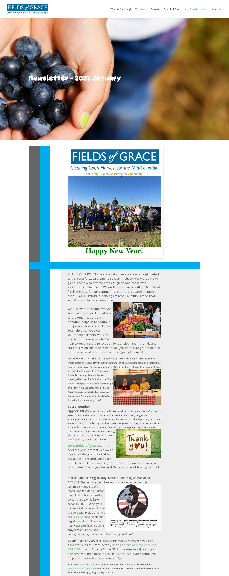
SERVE (79, 517)
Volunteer (141, 9)
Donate (155, 9)
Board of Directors (175, 9)
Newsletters (197, 9)
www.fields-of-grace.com (86, 446)
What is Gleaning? (120, 9)
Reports (216, 9)
